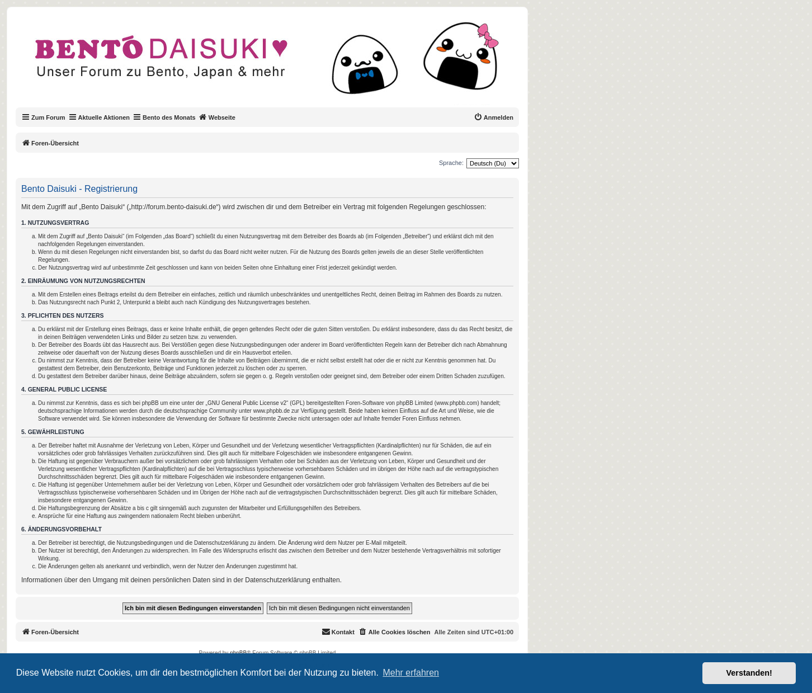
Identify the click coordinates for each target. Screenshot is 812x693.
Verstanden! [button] (749, 672)
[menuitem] (493, 117)
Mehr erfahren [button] (411, 672)
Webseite (217, 117)
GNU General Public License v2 (246, 403)
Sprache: (451, 162)
